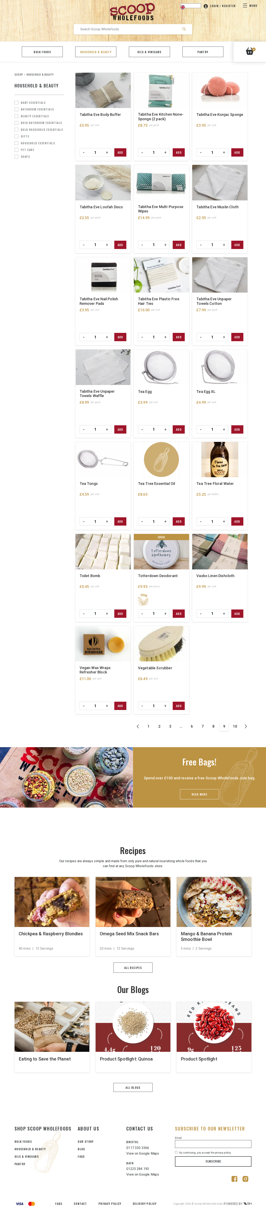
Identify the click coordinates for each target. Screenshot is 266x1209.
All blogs (133, 1087)
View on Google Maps (142, 1153)
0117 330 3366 (137, 1148)
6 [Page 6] (192, 726)
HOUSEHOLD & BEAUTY (30, 1149)
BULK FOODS (23, 1141)
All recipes (133, 967)
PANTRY (20, 1164)
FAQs (81, 1156)
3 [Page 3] (170, 726)
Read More (200, 794)
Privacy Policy (110, 1203)
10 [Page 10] (235, 726)
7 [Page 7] (203, 726)
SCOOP (19, 74)
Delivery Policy (145, 1203)
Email (178, 1138)
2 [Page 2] (159, 726)
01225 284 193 (137, 1169)
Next (246, 727)
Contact (80, 1203)
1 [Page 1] (149, 726)
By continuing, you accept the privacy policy (203, 1152)
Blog (81, 1149)
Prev (138, 727)
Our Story (86, 1141)
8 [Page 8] (213, 726)
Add (120, 152)
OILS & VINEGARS (27, 1156)
